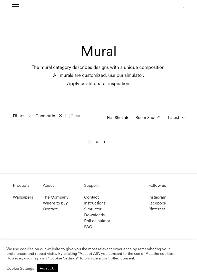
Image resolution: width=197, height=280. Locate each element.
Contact (50, 209)
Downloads (94, 214)
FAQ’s (89, 226)
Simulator (93, 209)
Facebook (157, 203)
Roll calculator (97, 220)
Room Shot (145, 117)
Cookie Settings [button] (20, 268)
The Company (55, 197)
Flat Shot (115, 117)
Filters (18, 115)
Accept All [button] (47, 268)
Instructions (94, 203)
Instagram (157, 197)
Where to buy (55, 203)
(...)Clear (73, 115)
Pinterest (157, 209)
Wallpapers (23, 197)
